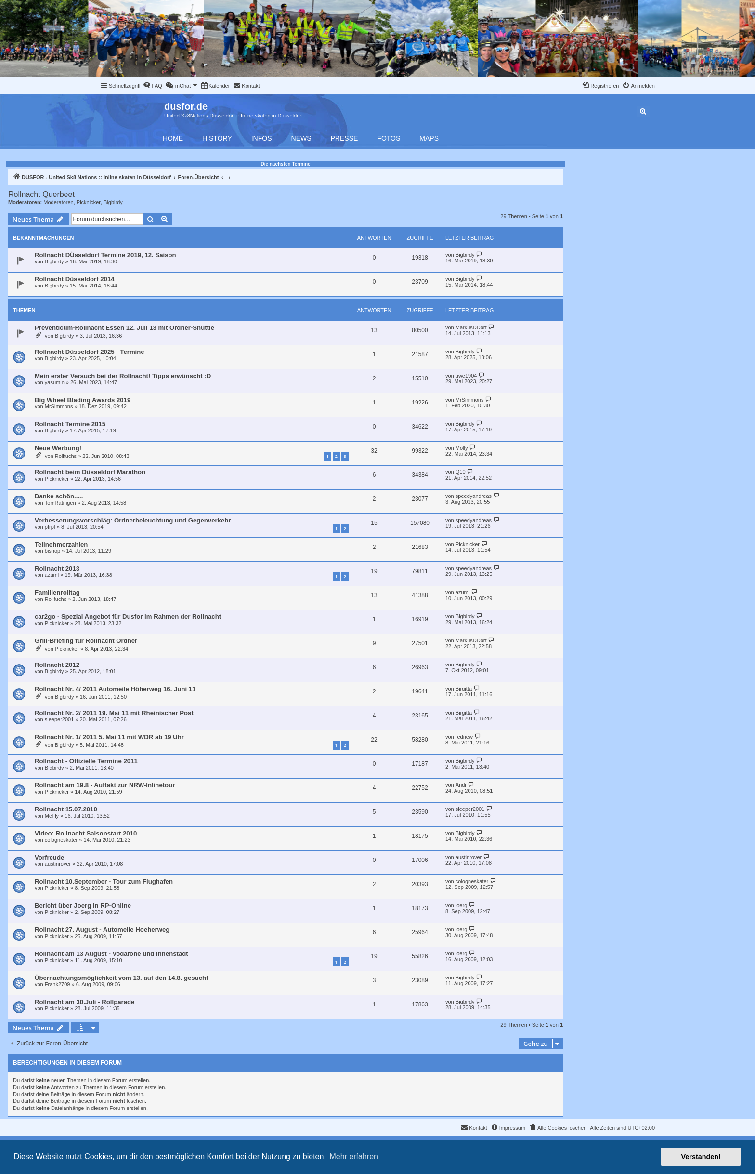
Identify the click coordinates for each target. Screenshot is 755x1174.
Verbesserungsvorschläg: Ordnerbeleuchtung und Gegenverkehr (133, 520)
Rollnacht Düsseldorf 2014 (75, 279)
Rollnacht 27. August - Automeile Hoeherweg (102, 929)
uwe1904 (466, 375)
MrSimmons (59, 406)
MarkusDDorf (471, 327)
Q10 (461, 472)
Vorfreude (49, 857)
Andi (461, 785)
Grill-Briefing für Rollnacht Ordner (86, 640)
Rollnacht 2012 (57, 664)
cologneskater (61, 840)
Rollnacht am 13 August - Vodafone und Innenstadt (111, 953)
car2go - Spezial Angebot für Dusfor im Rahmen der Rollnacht (128, 616)
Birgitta (464, 688)
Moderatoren (58, 202)
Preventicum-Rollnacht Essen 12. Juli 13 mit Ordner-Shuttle (124, 327)
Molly (462, 448)
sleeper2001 (59, 719)
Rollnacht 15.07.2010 (66, 809)
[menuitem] (152, 85)
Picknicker (89, 202)
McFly (52, 816)
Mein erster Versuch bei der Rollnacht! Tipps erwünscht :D (123, 375)
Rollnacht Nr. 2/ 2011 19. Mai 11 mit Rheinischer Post (114, 713)
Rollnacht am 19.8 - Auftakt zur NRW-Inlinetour (105, 785)
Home (173, 138)
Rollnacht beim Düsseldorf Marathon (90, 472)
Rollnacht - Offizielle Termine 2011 (86, 761)
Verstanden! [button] (701, 1157)
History (217, 138)
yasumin (55, 382)
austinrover (58, 864)
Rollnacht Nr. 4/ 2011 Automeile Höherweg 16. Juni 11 (115, 688)
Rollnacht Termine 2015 (70, 424)
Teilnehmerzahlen (61, 544)
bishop (52, 551)
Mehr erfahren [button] (353, 1156)
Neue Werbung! (58, 448)
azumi (52, 575)
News (301, 138)
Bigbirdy (113, 202)
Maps (429, 138)
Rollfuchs (66, 456)
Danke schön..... (59, 496)
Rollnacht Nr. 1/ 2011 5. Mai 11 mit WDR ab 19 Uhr (109, 737)
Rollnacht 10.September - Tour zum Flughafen (104, 881)
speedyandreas (474, 496)
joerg (461, 905)
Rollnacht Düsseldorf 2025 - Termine (89, 351)
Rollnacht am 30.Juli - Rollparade (84, 1001)
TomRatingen (60, 503)
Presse (344, 138)
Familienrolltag (57, 592)
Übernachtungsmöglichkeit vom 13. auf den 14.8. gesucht (121, 977)
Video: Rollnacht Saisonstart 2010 (86, 833)
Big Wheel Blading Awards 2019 (82, 400)
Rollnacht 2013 (57, 568)
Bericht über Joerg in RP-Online (83, 905)
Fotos (388, 138)
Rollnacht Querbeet (41, 194)
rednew (464, 737)
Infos (261, 138)
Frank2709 (57, 984)
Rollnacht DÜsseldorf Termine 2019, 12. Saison (105, 255)
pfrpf (50, 527)
